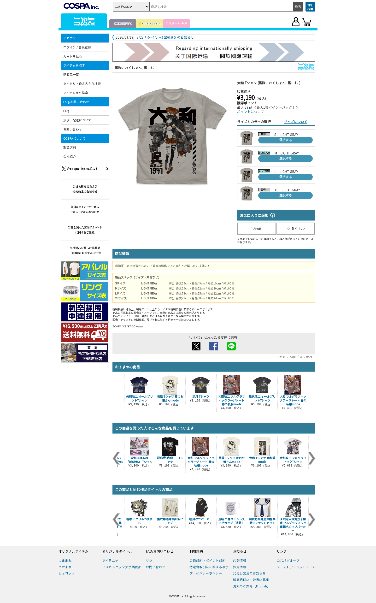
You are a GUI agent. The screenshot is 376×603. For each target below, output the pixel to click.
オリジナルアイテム (73, 551)
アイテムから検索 (75, 92)
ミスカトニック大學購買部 (121, 567)
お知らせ (240, 551)
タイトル (296, 228)
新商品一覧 (71, 74)
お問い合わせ (72, 129)
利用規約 (196, 551)
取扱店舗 (69, 147)
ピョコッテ (67, 573)
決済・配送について (77, 120)
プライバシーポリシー (205, 573)
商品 (257, 228)
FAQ (66, 111)
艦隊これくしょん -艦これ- (135, 67)
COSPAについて (74, 138)
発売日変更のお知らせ (249, 573)
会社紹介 (69, 156)
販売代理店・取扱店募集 (251, 579)
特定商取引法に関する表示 (209, 567)
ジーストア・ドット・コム (296, 567)
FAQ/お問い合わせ (76, 102)
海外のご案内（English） (251, 586)
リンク (282, 551)
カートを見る (72, 56)
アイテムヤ (110, 560)
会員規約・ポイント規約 (207, 560)
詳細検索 (310, 7)
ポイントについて (250, 111)
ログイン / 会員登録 (77, 47)
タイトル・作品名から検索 (82, 83)
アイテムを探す (74, 65)
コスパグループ (288, 560)
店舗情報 (239, 560)
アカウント (71, 38)
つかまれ (65, 567)
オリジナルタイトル (117, 551)
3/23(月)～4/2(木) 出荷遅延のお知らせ (165, 37)
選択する (285, 140)
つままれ (65, 560)
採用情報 (239, 567)
